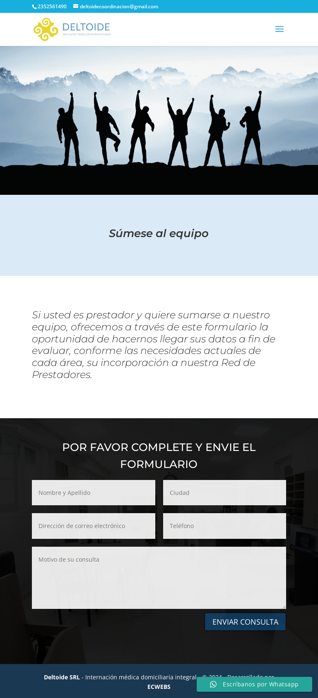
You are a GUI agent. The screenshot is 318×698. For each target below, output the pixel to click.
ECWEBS (159, 687)
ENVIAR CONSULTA (245, 622)
